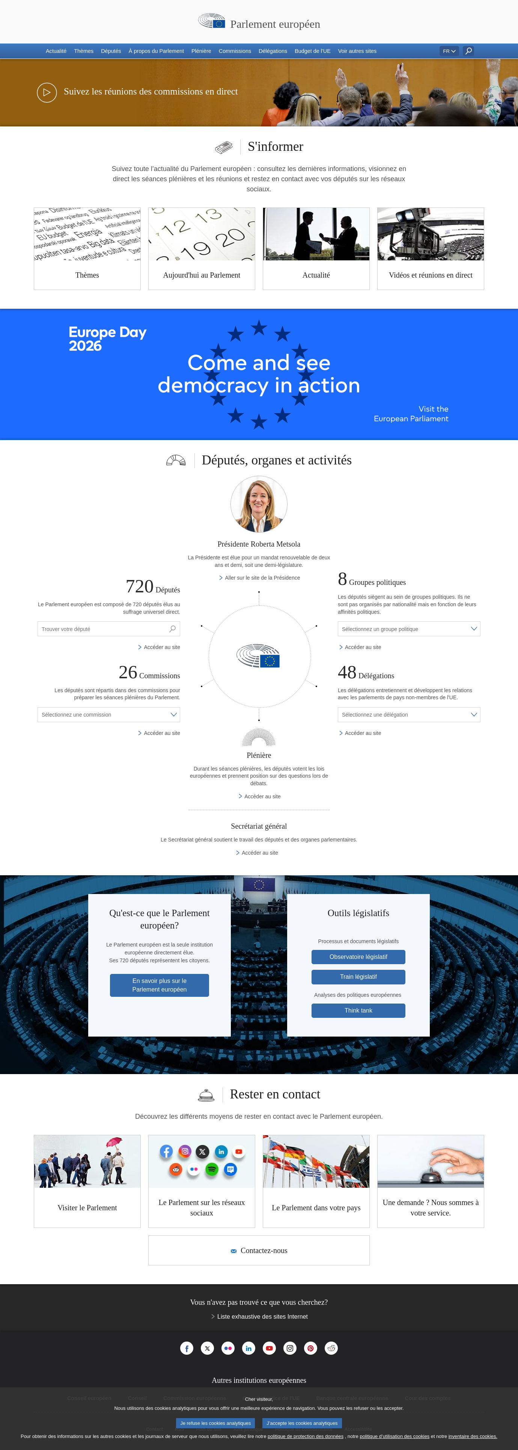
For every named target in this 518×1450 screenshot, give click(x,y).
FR (446, 51)
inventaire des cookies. (473, 1436)
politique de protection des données (305, 1436)
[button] (56, 51)
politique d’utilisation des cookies (395, 1436)
